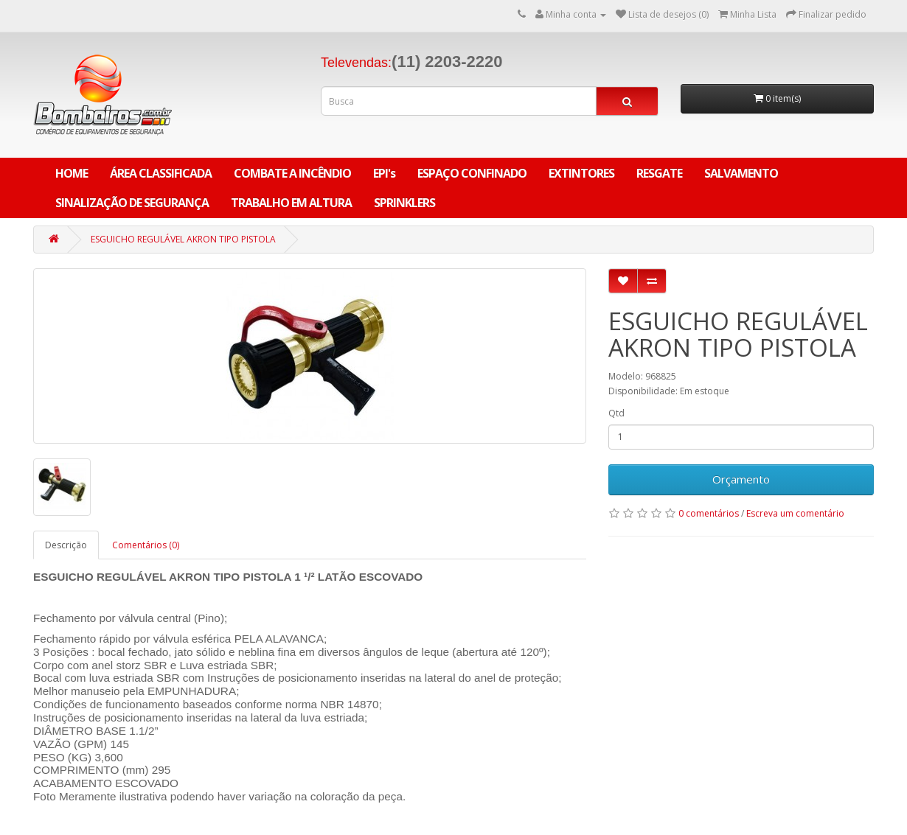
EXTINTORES (581, 173)
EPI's (384, 173)
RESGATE (659, 173)
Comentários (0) (145, 545)
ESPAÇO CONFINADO (472, 173)
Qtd (616, 413)
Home (71, 173)
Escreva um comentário (795, 513)
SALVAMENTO (741, 173)
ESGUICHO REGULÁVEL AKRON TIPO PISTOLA (183, 239)
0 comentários (708, 513)
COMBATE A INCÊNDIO (292, 173)
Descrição (66, 545)
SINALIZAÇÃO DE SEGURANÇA (132, 203)
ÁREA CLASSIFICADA (161, 173)
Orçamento (741, 479)
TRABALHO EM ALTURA (291, 203)
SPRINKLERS (404, 203)
